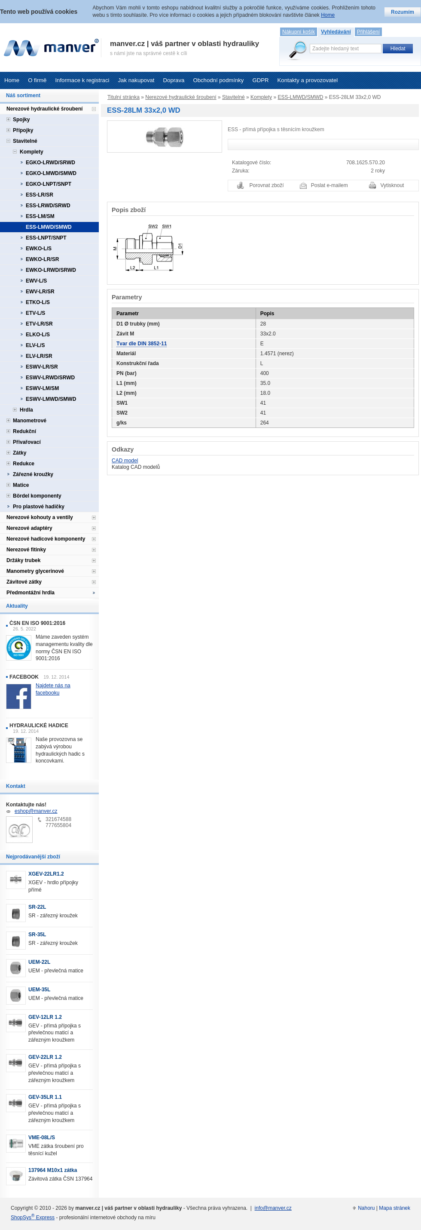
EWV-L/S (36, 281)
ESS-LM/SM (40, 216)
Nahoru (366, 1208)
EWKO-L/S (39, 249)
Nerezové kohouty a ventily (39, 517)
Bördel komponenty (37, 496)
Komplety (261, 97)
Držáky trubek (23, 560)
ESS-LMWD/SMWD (300, 97)
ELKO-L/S (38, 335)
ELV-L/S (35, 345)
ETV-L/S (35, 313)
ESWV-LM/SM (42, 388)
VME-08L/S (41, 1138)
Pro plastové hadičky (38, 507)
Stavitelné (233, 97)
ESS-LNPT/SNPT (46, 238)
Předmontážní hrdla (30, 593)
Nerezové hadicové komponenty (45, 539)
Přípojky (23, 130)
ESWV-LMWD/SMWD (51, 399)
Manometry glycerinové (35, 571)
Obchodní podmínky (218, 80)
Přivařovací (27, 442)
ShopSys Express (33, 1218)
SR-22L (37, 907)
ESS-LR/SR (39, 195)
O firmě (37, 80)
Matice (21, 485)
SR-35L (37, 935)
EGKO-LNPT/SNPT (48, 184)
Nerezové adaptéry (29, 528)
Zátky (19, 453)
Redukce (23, 464)
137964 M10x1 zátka (52, 1170)
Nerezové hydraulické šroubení (180, 97)
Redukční (24, 431)
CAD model (125, 461)
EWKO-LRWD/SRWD (51, 270)
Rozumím (402, 12)
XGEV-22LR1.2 (46, 874)
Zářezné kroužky (33, 474)
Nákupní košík (298, 32)
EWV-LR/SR (40, 292)
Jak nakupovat (136, 80)
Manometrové (29, 421)
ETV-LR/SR (39, 324)
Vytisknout (392, 185)
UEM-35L (39, 990)
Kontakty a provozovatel (308, 80)
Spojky (21, 120)
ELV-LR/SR (39, 356)
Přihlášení (368, 32)
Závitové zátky (24, 582)
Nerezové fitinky (26, 550)
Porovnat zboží (267, 185)
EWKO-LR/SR (42, 259)
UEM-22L (39, 962)
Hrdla (26, 410)
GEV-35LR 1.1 (45, 1097)
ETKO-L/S (38, 302)
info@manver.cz (273, 1208)
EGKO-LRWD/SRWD (50, 163)
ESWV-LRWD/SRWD (50, 378)
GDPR (260, 80)
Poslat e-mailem (329, 185)
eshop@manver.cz (36, 811)
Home (11, 80)
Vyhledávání (336, 32)
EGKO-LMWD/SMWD (51, 173)
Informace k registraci (82, 80)
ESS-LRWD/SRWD (48, 206)
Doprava (174, 80)
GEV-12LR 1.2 (45, 1017)
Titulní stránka (123, 97)
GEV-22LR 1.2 (45, 1057)
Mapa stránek (394, 1208)
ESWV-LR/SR (42, 367)
